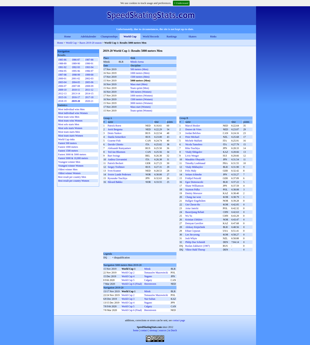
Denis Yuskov (115, 133)
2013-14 (76, 93)
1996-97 (89, 71)
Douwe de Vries (193, 129)
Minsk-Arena (137, 61)
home (136, 330)
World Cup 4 (127, 276)
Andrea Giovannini (117, 159)
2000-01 (62, 78)
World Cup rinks (66, 139)
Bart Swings (114, 155)
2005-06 (89, 82)
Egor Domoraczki (194, 182)
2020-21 (89, 101)
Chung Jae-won (193, 197)
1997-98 (62, 74)
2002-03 (89, 78)
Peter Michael (192, 136)
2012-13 (62, 93)
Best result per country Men (72, 177)
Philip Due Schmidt (195, 242)
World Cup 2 (127, 272)
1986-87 (76, 59)
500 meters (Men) (139, 69)
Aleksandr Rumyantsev (119, 148)
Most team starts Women (70, 135)
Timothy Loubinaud (195, 163)
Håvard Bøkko (115, 182)
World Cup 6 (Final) (131, 283)
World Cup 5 (127, 280)
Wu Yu (188, 215)
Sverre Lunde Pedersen (119, 174)
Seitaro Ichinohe (193, 174)
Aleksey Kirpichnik (195, 227)
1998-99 (76, 74)
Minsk (147, 268)
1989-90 (76, 63)
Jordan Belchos (193, 133)
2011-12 (89, 89)
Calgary (148, 280)
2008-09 (89, 86)
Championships (109, 36)
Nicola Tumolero (193, 144)
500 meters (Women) (140, 91)
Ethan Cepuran (192, 230)
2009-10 (62, 89)
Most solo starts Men (68, 124)
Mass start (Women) (140, 106)
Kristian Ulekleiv (193, 219)
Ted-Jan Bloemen (116, 151)
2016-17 (76, 97)
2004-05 (76, 82)
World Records (151, 36)
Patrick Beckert (115, 163)
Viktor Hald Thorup (195, 249)
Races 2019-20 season (90, 42)
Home (67, 36)
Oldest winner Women (69, 173)
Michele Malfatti (193, 140)
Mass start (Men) (139, 84)
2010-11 (76, 89)
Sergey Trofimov (116, 167)
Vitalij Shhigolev (193, 151)
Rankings (171, 36)
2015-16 (62, 97)
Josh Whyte (191, 238)
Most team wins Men (68, 116)
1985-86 (62, 59)
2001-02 (76, 78)
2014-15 (89, 93)
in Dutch (172, 330)
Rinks (213, 36)
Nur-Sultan (149, 298)
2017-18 (89, 97)
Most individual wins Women (73, 113)
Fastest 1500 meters (68, 150)
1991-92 (62, 67)
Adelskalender (88, 36)
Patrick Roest (114, 125)
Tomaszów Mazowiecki (156, 272)
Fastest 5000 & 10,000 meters (73, 158)
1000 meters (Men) (140, 73)
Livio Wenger (192, 155)
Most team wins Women (70, 120)
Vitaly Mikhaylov (194, 167)
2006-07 (62, 86)
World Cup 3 (127, 298)
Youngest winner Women (70, 165)
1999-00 (89, 74)
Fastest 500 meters (67, 143)
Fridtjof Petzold (193, 178)
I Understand (181, 3)
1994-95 (62, 71)
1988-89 (62, 63)
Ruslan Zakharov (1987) (197, 245)
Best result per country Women (73, 180)
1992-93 (76, 67)
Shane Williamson (194, 185)
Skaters (192, 36)
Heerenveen (150, 283)
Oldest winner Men (68, 169)
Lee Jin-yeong (192, 234)
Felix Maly (190, 170)
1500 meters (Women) (141, 99)
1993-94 (89, 67)
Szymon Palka (192, 189)
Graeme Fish (114, 140)
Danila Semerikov (117, 136)
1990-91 (89, 63)
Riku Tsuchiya (192, 148)
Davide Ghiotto (115, 144)
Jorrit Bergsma (115, 129)
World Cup (130, 36)
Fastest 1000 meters (68, 146)
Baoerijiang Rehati (194, 212)
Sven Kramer (114, 170)
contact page (178, 320)
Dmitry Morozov (193, 193)
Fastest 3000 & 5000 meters (72, 154)
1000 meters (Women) (141, 95)
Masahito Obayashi (195, 159)
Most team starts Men (69, 131)
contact (144, 330)
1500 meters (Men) (140, 76)
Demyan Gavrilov (194, 223)
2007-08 (76, 86)
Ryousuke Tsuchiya (117, 178)
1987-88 (89, 59)
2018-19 (62, 101)
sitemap (153, 330)
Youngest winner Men (69, 161)
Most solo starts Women (70, 128)
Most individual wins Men (71, 109)
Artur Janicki (191, 208)
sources (162, 330)
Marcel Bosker (192, 125)
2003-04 (62, 82)
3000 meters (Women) (141, 103)
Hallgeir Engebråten (195, 200)
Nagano (148, 276)
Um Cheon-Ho (192, 204)
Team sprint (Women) (141, 110)
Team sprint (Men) (139, 88)
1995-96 (76, 71)
